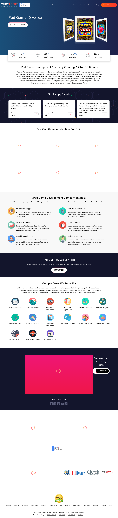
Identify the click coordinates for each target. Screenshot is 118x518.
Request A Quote (109, 5)
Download (102, 371)
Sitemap (16, 506)
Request (95, 506)
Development (51, 515)
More (59, 509)
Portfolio (44, 506)
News (60, 506)
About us (67, 506)
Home (45, 5)
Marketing (71, 515)
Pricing (24, 506)
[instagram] (66, 403)
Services (8, 506)
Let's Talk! (59, 270)
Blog (97, 5)
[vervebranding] (85, 428)
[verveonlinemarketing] (33, 428)
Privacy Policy (70, 512)
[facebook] (51, 403)
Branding (62, 515)
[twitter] (58, 403)
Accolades (86, 506)
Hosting (80, 515)
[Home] (9, 5)
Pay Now (103, 506)
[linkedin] (54, 403)
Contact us (76, 506)
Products (34, 506)
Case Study (53, 506)
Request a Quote (18, 25)
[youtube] (62, 403)
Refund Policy (79, 512)
